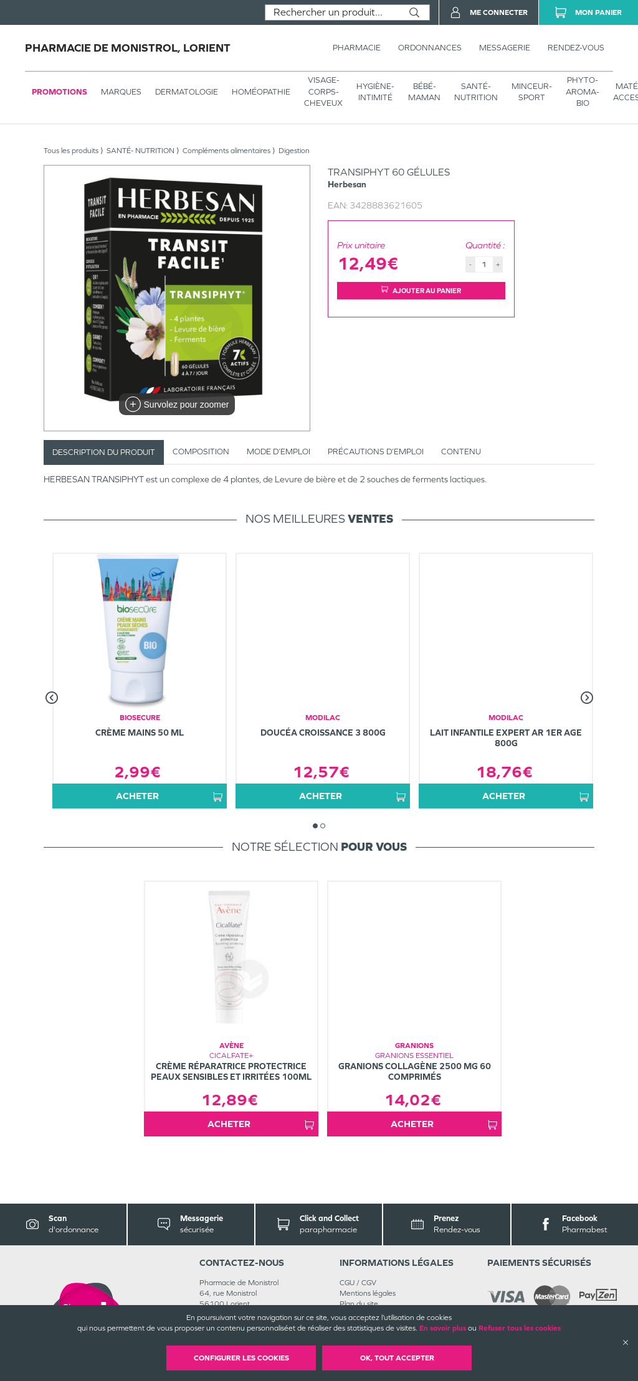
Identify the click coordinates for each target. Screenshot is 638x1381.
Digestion (294, 150)
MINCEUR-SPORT (532, 92)
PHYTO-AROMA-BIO (582, 91)
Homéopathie (261, 91)
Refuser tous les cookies (519, 1328)
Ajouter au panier (421, 290)
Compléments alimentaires (226, 150)
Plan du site (359, 1303)
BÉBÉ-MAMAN (424, 92)
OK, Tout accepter (397, 1358)
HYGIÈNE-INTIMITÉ (375, 92)
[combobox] (332, 12)
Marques (121, 91)
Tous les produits (71, 150)
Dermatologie (186, 91)
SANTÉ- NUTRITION (476, 92)
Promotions (59, 91)
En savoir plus (442, 1328)
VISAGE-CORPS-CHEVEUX (323, 91)
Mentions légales (368, 1293)
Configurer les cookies (241, 1358)
